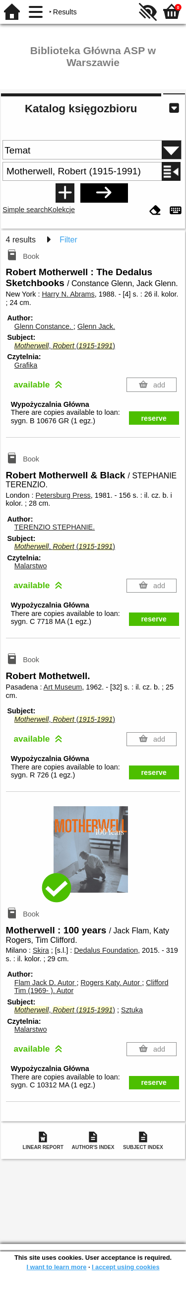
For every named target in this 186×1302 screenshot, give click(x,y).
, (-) (64, 346)
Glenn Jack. (96, 326)
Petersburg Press (63, 495)
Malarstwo (30, 566)
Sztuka (132, 1010)
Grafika (25, 365)
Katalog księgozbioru (81, 108)
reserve (154, 418)
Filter (68, 239)
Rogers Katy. (111, 983)
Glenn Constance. (43, 326)
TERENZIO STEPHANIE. (54, 527)
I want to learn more (56, 1267)
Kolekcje (61, 210)
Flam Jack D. (45, 983)
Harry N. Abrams (68, 294)
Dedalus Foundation (106, 950)
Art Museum (63, 687)
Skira (41, 950)
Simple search (25, 210)
